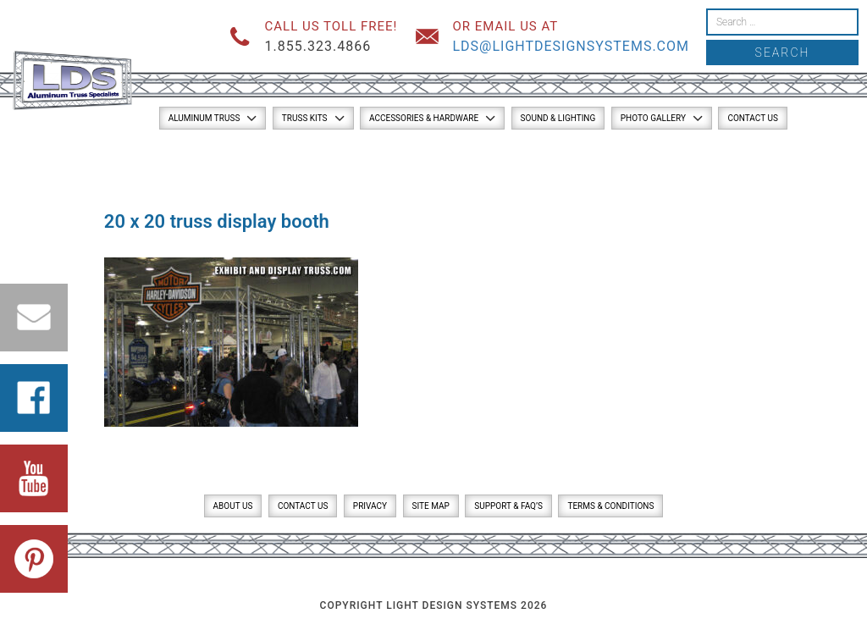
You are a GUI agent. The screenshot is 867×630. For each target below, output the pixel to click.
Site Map (431, 506)
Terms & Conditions (610, 506)
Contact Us (752, 118)
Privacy (370, 506)
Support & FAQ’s (508, 506)
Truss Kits (305, 118)
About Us (233, 506)
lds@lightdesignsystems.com (570, 46)
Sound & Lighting (558, 118)
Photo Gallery (653, 118)
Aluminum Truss (204, 118)
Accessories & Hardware (423, 118)
